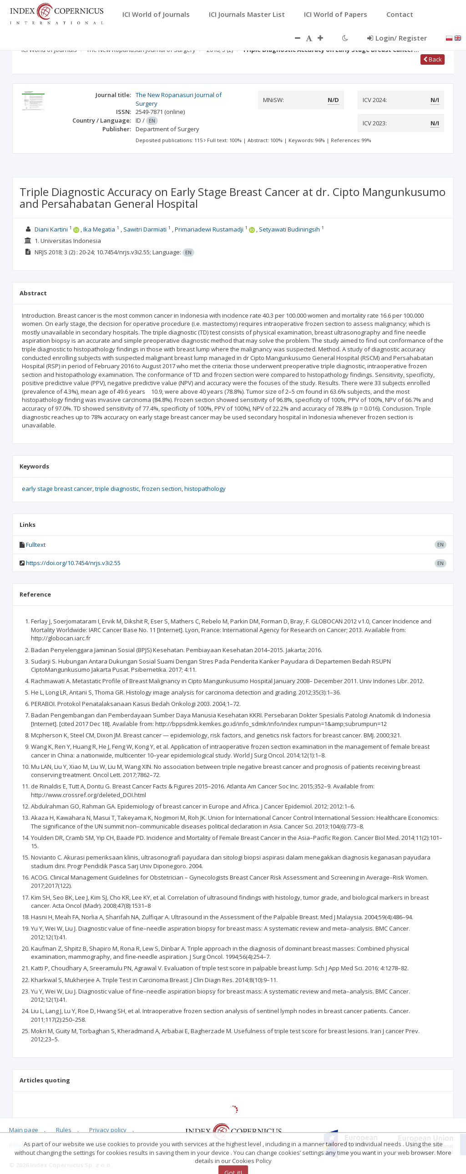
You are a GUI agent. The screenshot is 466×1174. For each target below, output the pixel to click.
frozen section (162, 488)
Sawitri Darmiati (145, 229)
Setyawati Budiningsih (289, 229)
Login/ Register (397, 37)
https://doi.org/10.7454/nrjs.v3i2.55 (73, 563)
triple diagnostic (117, 488)
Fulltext (36, 545)
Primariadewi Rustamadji (209, 229)
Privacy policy (108, 1130)
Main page (23, 1130)
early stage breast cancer (57, 488)
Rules (63, 1130)
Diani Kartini (51, 229)
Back (432, 59)
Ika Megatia (99, 229)
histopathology (205, 488)
